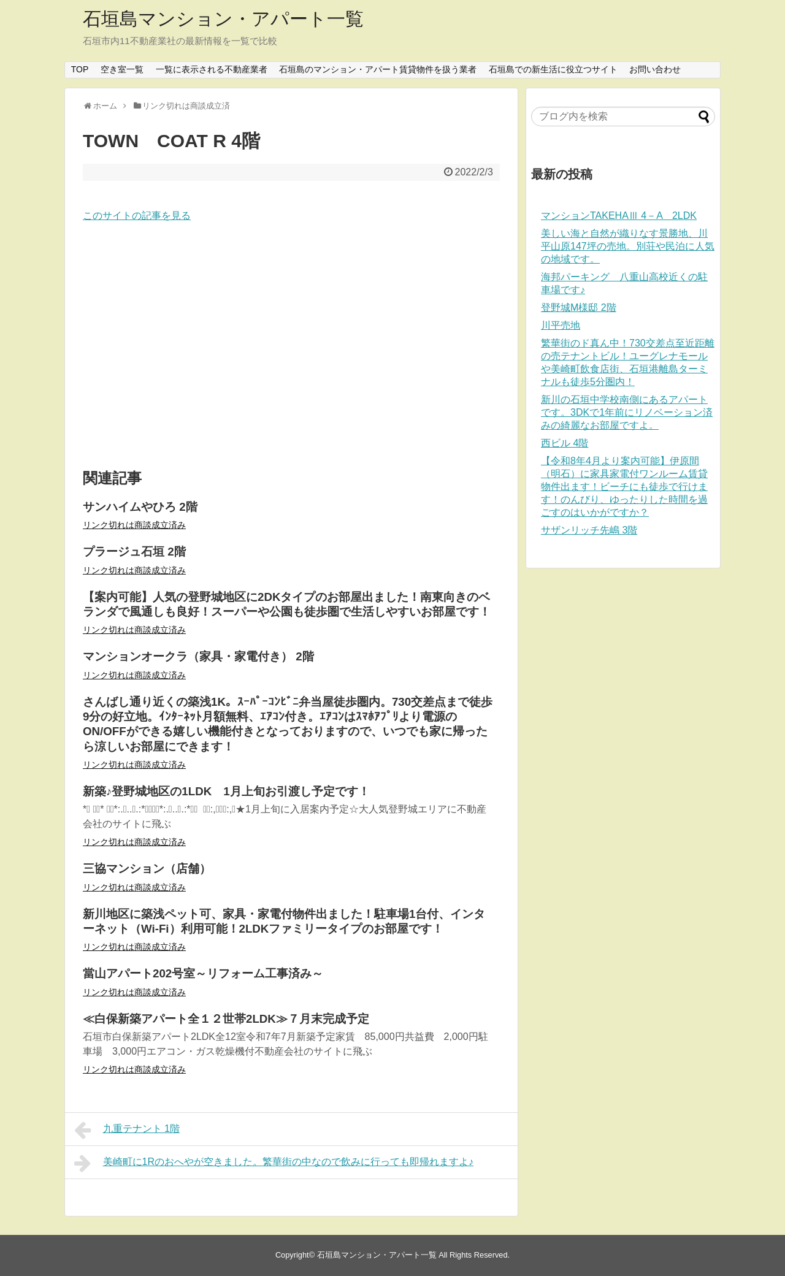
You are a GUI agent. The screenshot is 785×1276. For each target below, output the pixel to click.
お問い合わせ (655, 69)
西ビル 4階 (564, 443)
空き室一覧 (122, 69)
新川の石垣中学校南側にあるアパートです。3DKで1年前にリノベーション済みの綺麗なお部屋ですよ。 (627, 412)
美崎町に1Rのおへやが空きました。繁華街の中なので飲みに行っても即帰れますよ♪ (273, 1163)
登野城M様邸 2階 (578, 307)
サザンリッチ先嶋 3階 (589, 530)
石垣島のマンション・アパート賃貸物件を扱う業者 (378, 69)
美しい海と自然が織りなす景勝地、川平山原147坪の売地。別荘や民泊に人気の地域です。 (627, 246)
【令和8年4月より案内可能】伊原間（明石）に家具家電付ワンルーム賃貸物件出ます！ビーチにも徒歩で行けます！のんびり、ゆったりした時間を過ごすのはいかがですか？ (624, 487)
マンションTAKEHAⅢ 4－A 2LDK (619, 215)
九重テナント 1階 (127, 1130)
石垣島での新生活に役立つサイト (553, 69)
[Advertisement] (291, 346)
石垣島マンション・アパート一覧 (223, 19)
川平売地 (560, 325)
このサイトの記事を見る (137, 215)
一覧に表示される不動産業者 (211, 69)
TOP (80, 69)
